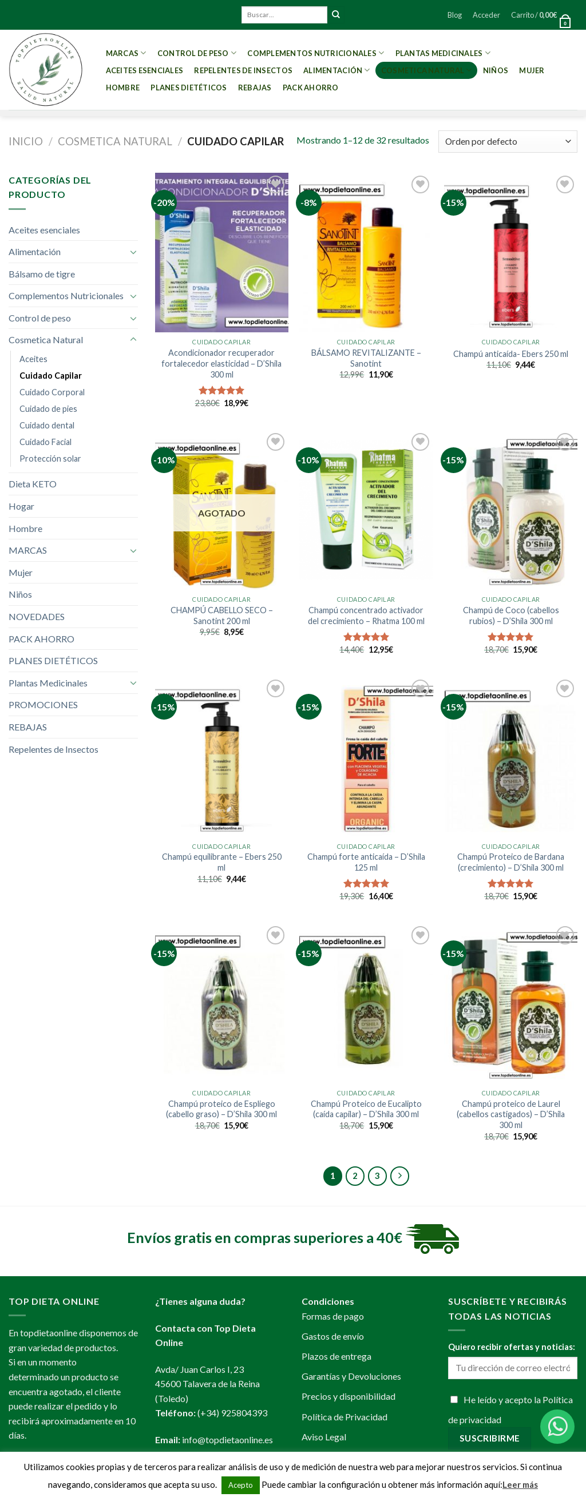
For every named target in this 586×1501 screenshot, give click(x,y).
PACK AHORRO (311, 87)
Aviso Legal (324, 1436)
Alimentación (336, 70)
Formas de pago (333, 1316)
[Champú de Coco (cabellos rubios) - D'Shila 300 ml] (510, 510)
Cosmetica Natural (426, 70)
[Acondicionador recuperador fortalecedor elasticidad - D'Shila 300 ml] (221, 252)
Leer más (520, 1484)
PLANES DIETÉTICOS (189, 87)
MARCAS (126, 52)
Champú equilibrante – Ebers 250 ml (222, 862)
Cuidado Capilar (50, 375)
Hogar (21, 506)
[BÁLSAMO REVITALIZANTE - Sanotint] (366, 252)
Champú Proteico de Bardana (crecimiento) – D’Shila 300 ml (510, 862)
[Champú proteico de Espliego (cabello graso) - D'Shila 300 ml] (221, 1003)
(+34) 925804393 (232, 1412)
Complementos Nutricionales (315, 52)
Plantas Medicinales (442, 52)
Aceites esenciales (145, 70)
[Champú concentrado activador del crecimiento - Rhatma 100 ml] (366, 510)
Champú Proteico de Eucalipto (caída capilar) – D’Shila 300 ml (366, 1109)
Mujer (531, 70)
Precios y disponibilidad (348, 1396)
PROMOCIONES (43, 704)
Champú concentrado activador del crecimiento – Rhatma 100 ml (366, 615)
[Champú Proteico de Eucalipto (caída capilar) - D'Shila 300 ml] (366, 1003)
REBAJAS (255, 87)
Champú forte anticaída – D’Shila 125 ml (366, 862)
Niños (495, 70)
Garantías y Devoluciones (351, 1376)
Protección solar (50, 458)
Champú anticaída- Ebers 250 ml (510, 354)
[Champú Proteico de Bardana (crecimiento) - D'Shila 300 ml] (510, 756)
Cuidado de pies (48, 409)
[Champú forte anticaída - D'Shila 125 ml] (366, 756)
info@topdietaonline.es (227, 1439)
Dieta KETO (33, 483)
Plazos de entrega (336, 1356)
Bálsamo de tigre (42, 273)
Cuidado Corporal (52, 392)
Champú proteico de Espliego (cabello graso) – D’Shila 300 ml (221, 1109)
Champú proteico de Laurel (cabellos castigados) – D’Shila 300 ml (511, 1114)
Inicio (26, 141)
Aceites (33, 359)
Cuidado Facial (45, 442)
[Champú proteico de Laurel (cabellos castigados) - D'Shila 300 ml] (510, 1003)
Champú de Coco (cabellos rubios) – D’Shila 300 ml (511, 615)
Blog (455, 14)
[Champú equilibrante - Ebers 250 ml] (221, 756)
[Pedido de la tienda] (507, 141)
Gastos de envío (333, 1336)
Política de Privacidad (344, 1416)
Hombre (123, 87)
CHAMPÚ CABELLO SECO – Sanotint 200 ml (222, 615)
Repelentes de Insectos (243, 70)
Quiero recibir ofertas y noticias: (511, 1347)
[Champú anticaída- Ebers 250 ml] (510, 252)
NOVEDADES (37, 616)
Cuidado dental (46, 425)
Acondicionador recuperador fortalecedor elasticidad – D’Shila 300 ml (221, 363)
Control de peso (196, 52)
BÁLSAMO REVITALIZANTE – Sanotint (366, 358)
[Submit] (336, 14)
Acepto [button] (240, 1485)
